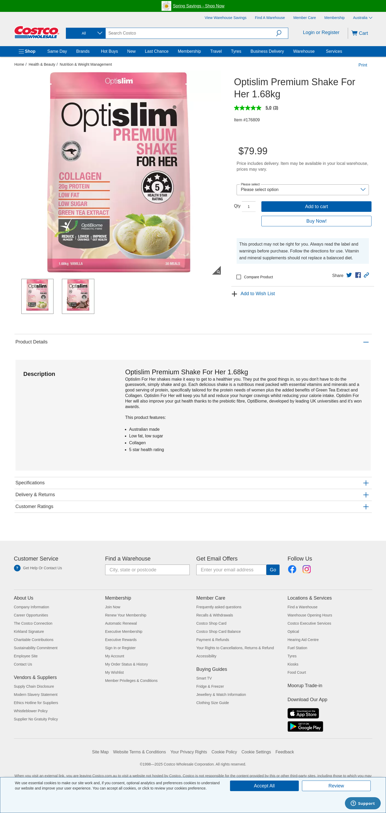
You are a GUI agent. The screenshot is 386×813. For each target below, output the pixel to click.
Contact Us (23, 664)
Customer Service (36, 559)
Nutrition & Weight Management (86, 64)
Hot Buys (109, 51)
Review (336, 785)
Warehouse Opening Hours (309, 615)
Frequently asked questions (218, 607)
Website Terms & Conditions (139, 752)
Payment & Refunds (212, 640)
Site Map (100, 752)
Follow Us (299, 559)
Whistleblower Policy (31, 711)
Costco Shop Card (211, 623)
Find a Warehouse (128, 559)
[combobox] (85, 33)
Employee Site (26, 656)
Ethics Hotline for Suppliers (36, 703)
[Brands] (91, 51)
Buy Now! (316, 221)
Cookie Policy (224, 752)
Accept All (264, 785)
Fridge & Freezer (210, 686)
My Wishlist (114, 672)
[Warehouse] (316, 51)
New (131, 51)
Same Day (57, 51)
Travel (216, 51)
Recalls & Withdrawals (214, 615)
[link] (349, 275)
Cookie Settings (256, 752)
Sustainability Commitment (36, 648)
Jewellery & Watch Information (221, 694)
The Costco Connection (33, 623)
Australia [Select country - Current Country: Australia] (362, 18)
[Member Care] (304, 17)
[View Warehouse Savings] (226, 17)
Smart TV (204, 678)
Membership (189, 51)
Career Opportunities (31, 615)
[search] (191, 33)
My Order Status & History (126, 664)
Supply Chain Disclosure (34, 686)
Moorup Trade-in (304, 685)
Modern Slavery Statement (36, 694)
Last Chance (157, 51)
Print (363, 65)
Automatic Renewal (121, 623)
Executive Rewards (121, 640)
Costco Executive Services (309, 623)
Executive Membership (124, 631)
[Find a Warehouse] (270, 17)
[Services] (343, 51)
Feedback (285, 752)
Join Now (112, 607)
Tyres (236, 51)
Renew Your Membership (125, 615)
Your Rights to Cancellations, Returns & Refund (235, 648)
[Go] (273, 570)
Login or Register (321, 32)
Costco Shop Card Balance (218, 631)
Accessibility (206, 656)
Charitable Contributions (33, 640)
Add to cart (316, 206)
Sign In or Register (120, 648)
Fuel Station (297, 648)
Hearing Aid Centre (303, 640)
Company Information (31, 607)
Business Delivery (267, 51)
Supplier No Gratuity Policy (36, 719)
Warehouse (304, 51)
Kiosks (292, 664)
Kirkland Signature (29, 631)
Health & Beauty (42, 64)
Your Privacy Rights (188, 752)
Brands (83, 51)
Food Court (296, 672)
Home (19, 64)
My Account (114, 656)
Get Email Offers (217, 559)
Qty (237, 206)
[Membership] (334, 17)
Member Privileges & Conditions (131, 680)
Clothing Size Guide (212, 703)
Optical (293, 631)
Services (334, 51)
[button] (282, 33)
